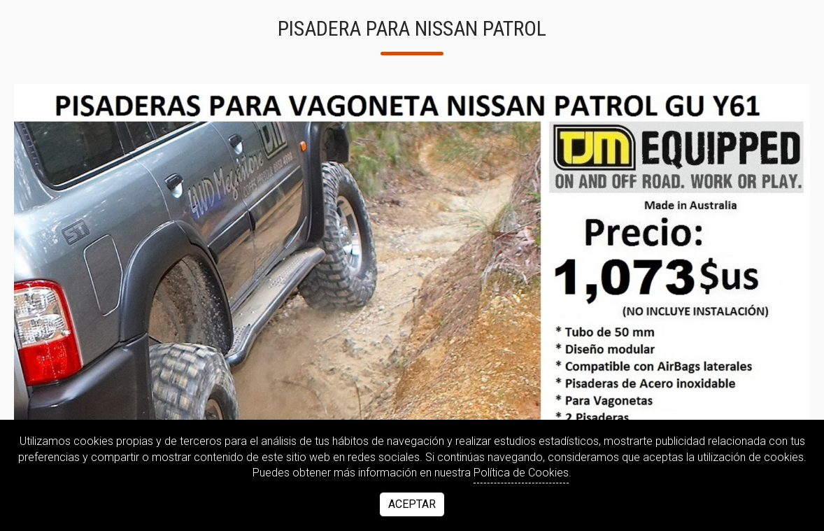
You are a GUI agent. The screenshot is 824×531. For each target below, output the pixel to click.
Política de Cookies (521, 472)
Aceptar (412, 504)
